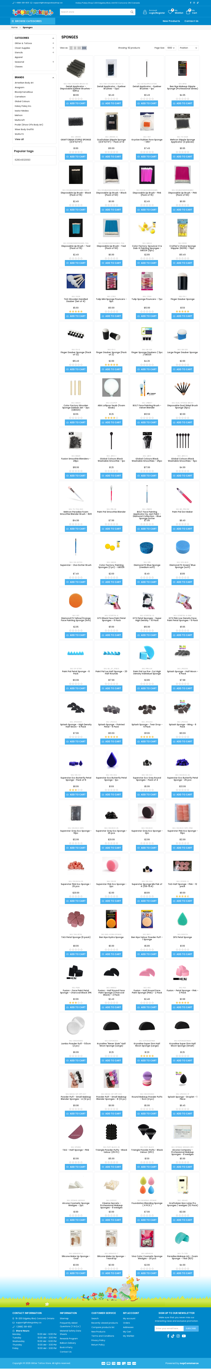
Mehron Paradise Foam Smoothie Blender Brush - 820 (76, 514)
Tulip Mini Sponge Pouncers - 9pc (111, 300)
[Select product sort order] (188, 48)
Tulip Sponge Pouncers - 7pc (147, 299)
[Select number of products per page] (171, 48)
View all (19, 139)
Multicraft (20, 120)
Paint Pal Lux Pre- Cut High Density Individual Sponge (147, 674)
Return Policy (98, 1348)
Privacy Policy (98, 1343)
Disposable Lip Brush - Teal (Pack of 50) (111, 247)
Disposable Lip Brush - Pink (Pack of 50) (182, 194)
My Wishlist (128, 1339)
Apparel (19, 57)
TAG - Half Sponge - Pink (76, 1152)
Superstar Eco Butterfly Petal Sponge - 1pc (111, 780)
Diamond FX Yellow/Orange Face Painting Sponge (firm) (76, 620)
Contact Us (191, 21)
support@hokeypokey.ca (28, 1325)
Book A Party (66, 1350)
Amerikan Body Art (24, 82)
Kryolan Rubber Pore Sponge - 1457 (147, 140)
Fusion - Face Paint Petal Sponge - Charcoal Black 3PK (76, 994)
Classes (19, 66)
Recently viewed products (104, 1326)
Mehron (19, 115)
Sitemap (64, 1321)
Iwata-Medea (22, 110)
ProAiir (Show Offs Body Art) (29, 124)
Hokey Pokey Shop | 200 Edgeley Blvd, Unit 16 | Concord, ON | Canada (108, 2)
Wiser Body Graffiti (24, 129)
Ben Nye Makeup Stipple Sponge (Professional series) (182, 87)
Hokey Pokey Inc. (23, 106)
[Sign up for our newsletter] (169, 1332)
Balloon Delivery (68, 1346)
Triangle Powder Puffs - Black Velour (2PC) (147, 1154)
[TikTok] (198, 3)
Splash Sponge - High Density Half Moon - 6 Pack (76, 727)
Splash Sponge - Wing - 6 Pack (182, 727)
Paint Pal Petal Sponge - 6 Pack (76, 674)
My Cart (127, 1335)
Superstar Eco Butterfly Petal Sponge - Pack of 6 (76, 780)
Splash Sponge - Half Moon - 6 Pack (182, 674)
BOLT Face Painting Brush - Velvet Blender (147, 407)
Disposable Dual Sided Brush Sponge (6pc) (182, 407)
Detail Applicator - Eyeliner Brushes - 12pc (111, 87)
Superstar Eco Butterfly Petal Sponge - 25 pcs (182, 780)
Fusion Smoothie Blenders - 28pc (75, 460)
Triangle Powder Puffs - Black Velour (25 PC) (111, 1154)
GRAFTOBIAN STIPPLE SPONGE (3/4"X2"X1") (76, 140)
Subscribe (191, 1331)
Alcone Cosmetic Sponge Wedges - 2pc (75, 1207)
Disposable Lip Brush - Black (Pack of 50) (111, 194)
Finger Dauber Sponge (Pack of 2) (111, 354)
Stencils (19, 52)
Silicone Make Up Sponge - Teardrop (111, 1260)
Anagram (19, 87)
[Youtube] (184, 1339)
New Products (171, 21)
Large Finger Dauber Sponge (182, 353)
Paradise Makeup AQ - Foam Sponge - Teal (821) (182, 1260)
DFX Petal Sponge (182, 939)
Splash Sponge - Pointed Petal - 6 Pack (111, 727)
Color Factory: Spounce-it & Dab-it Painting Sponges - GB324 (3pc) (147, 248)
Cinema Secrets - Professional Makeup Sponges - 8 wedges (111, 1208)
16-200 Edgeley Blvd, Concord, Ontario (35, 1321)
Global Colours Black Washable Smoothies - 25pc (147, 460)
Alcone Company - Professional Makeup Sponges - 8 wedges (182, 1155)
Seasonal (19, 61)
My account (129, 1321)
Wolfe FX (19, 134)
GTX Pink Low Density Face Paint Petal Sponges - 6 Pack (182, 620)
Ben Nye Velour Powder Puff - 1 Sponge (147, 940)
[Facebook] (190, 3)
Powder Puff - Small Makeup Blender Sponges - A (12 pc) (76, 1100)
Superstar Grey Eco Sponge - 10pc (75, 834)
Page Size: (160, 47)
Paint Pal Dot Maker (182, 513)
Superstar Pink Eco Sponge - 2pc (111, 887)
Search (95, 1321)
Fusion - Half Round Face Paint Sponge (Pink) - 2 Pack (147, 994)
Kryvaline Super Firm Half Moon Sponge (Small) (182, 1047)
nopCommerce (189, 1366)
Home (14, 27)
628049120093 (22, 159)
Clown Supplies (22, 48)
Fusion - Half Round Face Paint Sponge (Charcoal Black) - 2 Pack (111, 995)
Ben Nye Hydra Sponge (111, 939)
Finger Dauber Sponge (182, 299)
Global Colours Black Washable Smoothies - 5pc (182, 460)
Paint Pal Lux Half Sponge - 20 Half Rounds (111, 674)
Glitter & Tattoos (23, 43)
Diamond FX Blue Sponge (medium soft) (147, 567)
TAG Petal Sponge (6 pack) (76, 939)
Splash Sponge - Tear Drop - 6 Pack (147, 727)
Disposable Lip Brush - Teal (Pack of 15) (75, 247)
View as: (64, 47)
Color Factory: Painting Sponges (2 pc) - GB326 (111, 567)
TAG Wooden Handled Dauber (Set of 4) (76, 300)
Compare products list (102, 1330)
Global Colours (22, 101)
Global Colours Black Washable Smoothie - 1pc (111, 460)
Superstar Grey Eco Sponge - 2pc (147, 834)
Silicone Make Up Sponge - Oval (76, 1260)
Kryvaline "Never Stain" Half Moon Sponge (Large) (111, 1047)
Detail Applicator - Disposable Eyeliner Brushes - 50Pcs (76, 88)
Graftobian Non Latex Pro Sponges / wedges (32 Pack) (182, 1207)
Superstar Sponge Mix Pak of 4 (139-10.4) (147, 887)
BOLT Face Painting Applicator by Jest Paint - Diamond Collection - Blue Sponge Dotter (147, 516)
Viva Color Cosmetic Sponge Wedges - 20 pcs (147, 1260)
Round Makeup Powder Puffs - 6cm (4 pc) (147, 1100)
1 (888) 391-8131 (24, 1330)
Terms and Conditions (102, 1339)
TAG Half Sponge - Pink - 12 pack (182, 887)
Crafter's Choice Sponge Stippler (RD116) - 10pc (182, 247)
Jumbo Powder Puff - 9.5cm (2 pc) (76, 1047)
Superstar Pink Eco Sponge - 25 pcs (76, 887)
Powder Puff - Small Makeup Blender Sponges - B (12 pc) (111, 1100)
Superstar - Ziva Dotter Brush (75, 566)
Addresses (128, 1330)
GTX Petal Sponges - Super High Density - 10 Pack (147, 620)
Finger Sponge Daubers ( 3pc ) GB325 (147, 354)
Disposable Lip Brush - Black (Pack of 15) (76, 194)
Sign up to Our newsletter (177, 1316)
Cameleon (20, 96)
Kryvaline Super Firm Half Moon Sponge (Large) (147, 1047)
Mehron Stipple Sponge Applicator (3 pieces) (182, 140)
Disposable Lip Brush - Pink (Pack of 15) (147, 194)
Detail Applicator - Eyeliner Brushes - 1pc (147, 87)
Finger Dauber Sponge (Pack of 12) (76, 354)
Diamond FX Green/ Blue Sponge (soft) (182, 567)
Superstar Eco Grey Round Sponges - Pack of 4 (147, 780)
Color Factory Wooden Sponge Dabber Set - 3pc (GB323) (76, 408)
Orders (126, 1326)
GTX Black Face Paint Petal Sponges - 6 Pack (111, 620)
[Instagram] (194, 3)
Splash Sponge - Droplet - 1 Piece (182, 1100)
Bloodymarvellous (24, 92)
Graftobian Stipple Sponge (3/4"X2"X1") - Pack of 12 (111, 140)
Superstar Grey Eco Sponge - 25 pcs (111, 834)
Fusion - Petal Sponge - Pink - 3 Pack (182, 994)
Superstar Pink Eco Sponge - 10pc (182, 834)
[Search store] (97, 12)
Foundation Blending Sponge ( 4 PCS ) (147, 1207)
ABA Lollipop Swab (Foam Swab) (111, 407)
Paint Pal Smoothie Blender (111, 513)
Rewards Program (69, 1341)
